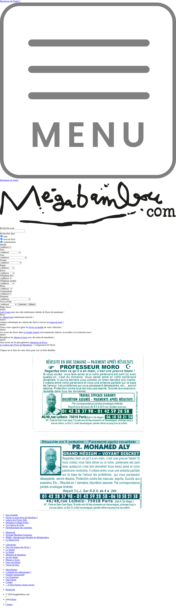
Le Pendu (10, 552)
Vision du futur (12, 565)
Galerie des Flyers (16, 520)
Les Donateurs (12, 577)
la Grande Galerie (32, 332)
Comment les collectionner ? (18, 572)
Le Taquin (10, 550)
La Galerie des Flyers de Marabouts (16, 345)
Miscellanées (11, 569)
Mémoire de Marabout (16, 555)
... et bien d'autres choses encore (20, 585)
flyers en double (36, 327)
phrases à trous (20, 337)
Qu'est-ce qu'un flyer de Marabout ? (22, 517)
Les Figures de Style (15, 525)
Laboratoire (11, 545)
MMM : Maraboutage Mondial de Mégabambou (27, 537)
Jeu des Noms (12, 557)
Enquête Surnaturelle (15, 575)
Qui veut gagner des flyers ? (18, 547)
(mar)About (11, 580)
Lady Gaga (5, 312)
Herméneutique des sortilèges (19, 527)
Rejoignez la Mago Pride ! (17, 522)
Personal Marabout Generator (19, 535)
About (13, 599)
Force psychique (13, 562)
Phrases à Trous (13, 560)
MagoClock (8, 317)
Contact (9, 582)
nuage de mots (55, 322)
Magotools (10, 532)
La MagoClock (12, 540)
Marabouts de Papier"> (10, 1)
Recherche (10, 589)
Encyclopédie (12, 515)
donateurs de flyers (38, 342)
